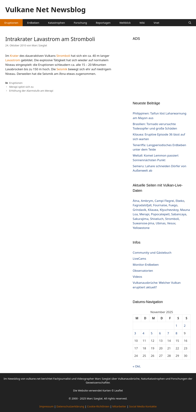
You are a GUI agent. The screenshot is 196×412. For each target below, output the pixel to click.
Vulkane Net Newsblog (45, 9)
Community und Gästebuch (152, 252)
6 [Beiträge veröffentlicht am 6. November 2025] (160, 333)
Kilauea (153, 210)
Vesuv (171, 223)
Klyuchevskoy (169, 210)
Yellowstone (141, 228)
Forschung (80, 22)
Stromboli (63, 56)
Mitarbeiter (119, 406)
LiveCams (139, 259)
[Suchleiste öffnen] (190, 22)
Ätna (136, 201)
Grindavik (139, 210)
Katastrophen (56, 22)
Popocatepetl (160, 214)
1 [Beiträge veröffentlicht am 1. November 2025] (176, 326)
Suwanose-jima (143, 223)
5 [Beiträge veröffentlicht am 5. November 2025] (152, 333)
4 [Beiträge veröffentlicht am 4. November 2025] (143, 333)
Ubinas (160, 223)
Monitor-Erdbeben (146, 265)
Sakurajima (141, 219)
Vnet (156, 22)
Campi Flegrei (164, 201)
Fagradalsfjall (142, 205)
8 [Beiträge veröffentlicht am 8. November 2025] (176, 333)
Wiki (142, 22)
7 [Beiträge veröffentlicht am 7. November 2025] (168, 333)
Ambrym (147, 201)
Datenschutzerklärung (70, 406)
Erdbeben (33, 22)
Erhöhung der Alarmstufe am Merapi (31, 90)
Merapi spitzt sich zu (21, 86)
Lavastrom (12, 60)
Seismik (61, 69)
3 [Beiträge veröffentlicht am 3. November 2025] (135, 333)
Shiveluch (156, 219)
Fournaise (160, 205)
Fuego (173, 205)
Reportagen (103, 22)
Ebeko (180, 201)
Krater (14, 56)
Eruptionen (11, 22)
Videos (137, 277)
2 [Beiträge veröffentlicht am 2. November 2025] (185, 326)
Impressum (46, 406)
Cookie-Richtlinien (98, 406)
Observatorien (143, 271)
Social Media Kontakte (143, 406)
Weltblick (125, 22)
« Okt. (137, 366)
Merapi (144, 214)
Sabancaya (178, 214)
